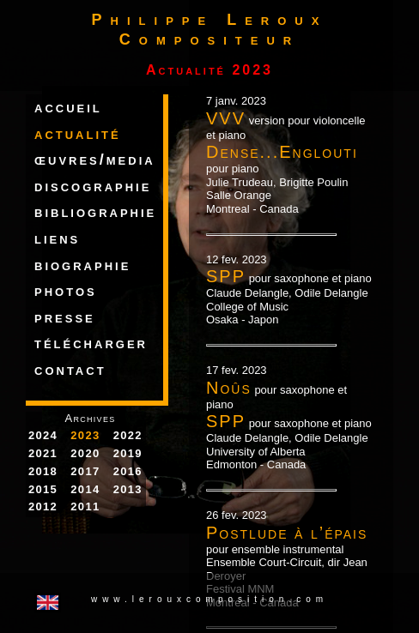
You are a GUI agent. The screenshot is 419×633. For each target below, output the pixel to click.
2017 (85, 471)
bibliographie (95, 211)
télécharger (91, 343)
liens (57, 238)
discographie (92, 186)
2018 (43, 471)
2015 (43, 489)
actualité (77, 133)
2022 (128, 435)
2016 (128, 471)
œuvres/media (94, 159)
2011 (85, 506)
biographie (82, 265)
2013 (128, 489)
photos (65, 290)
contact (70, 369)
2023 (85, 435)
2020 (85, 453)
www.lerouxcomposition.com (209, 599)
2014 (85, 489)
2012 (43, 506)
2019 (128, 453)
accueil (68, 107)
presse (64, 317)
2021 (43, 453)
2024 (43, 435)
